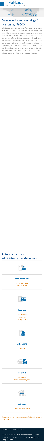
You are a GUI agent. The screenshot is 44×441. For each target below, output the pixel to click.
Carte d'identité (22, 315)
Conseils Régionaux (8, 435)
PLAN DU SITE (15, 430)
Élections (12, 440)
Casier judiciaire (22, 319)
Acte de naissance (22, 283)
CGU (22, 430)
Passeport (22, 317)
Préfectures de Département (25, 437)
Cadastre (22, 348)
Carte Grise (22, 377)
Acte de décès (22, 286)
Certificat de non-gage (22, 380)
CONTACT (5, 430)
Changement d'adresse (22, 409)
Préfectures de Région (24, 435)
